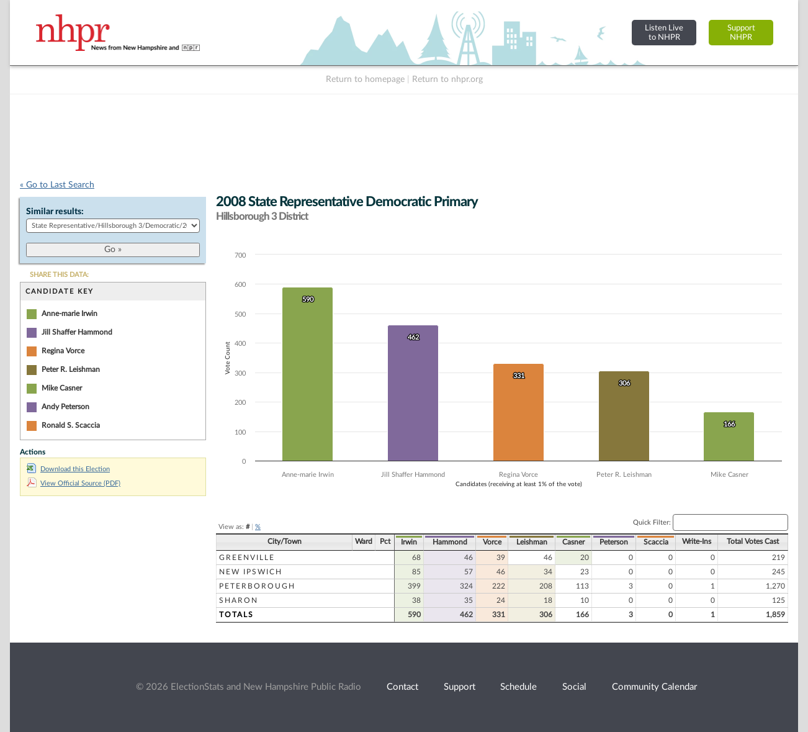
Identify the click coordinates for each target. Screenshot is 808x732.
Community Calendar (654, 687)
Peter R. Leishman (71, 369)
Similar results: (55, 211)
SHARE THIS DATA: (59, 274)
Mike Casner (62, 388)
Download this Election (68, 469)
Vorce (492, 542)
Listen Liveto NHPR (664, 32)
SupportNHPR (741, 32)
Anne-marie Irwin (69, 313)
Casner (573, 542)
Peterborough (257, 586)
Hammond (450, 542)
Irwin (409, 542)
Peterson (613, 542)
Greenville (247, 557)
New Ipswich (250, 572)
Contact (402, 687)
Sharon (238, 600)
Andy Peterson (65, 406)
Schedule (518, 687)
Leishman (531, 542)
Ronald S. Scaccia (71, 425)
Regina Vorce (63, 351)
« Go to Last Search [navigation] (57, 185)
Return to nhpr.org (447, 79)
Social (574, 687)
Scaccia (656, 542)
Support (459, 687)
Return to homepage (365, 79)
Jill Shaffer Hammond (77, 332)
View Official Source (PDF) (73, 483)
